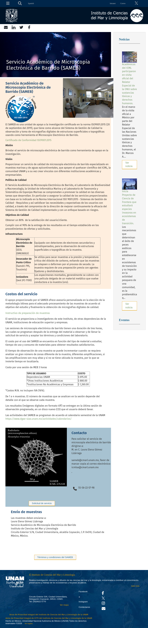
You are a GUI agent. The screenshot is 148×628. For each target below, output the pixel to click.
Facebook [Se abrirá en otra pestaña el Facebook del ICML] (83, 591)
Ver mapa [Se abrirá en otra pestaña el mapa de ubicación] (64, 605)
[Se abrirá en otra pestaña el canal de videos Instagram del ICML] (103, 604)
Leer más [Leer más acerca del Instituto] (135, 586)
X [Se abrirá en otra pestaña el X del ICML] (79, 597)
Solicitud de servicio (42, 503)
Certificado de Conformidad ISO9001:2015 (28, 140)
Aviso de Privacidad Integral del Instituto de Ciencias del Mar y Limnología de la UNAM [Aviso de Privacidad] (48, 614)
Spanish (31, 3)
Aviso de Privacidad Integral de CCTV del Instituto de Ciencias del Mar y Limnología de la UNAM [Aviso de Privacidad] (49, 618)
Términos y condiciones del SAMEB (55, 557)
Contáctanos (84, 607)
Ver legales (28, 623)
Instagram (83, 601)
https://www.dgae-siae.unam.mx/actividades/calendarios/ (38, 418)
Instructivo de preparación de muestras (27, 313)
